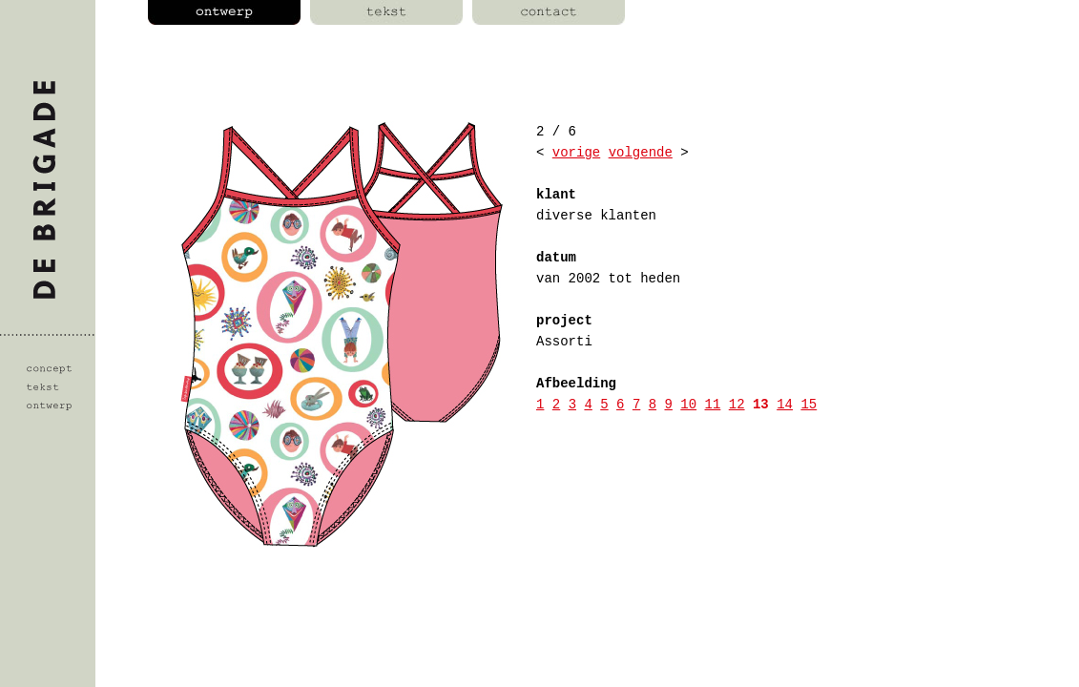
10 (688, 404)
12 (737, 404)
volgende (641, 152)
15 (808, 404)
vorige (576, 152)
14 (785, 404)
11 (713, 404)
